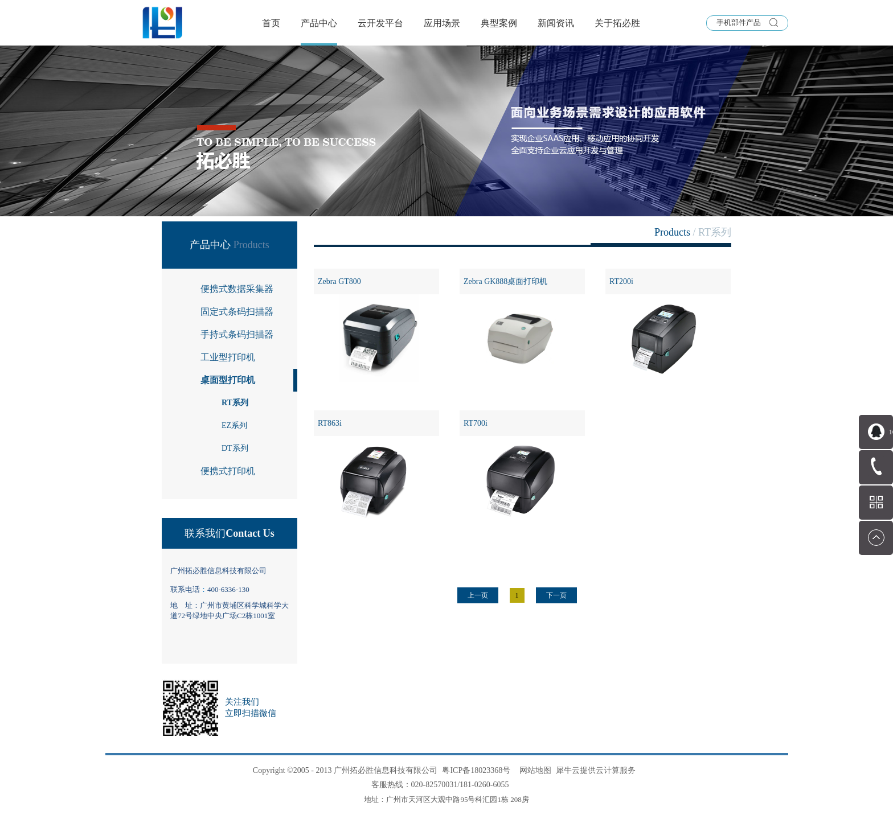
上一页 (478, 595)
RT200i (621, 281)
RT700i (476, 423)
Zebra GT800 (339, 281)
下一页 (556, 595)
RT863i (330, 423)
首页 (271, 23)
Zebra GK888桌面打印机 (505, 281)
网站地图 (533, 770)
